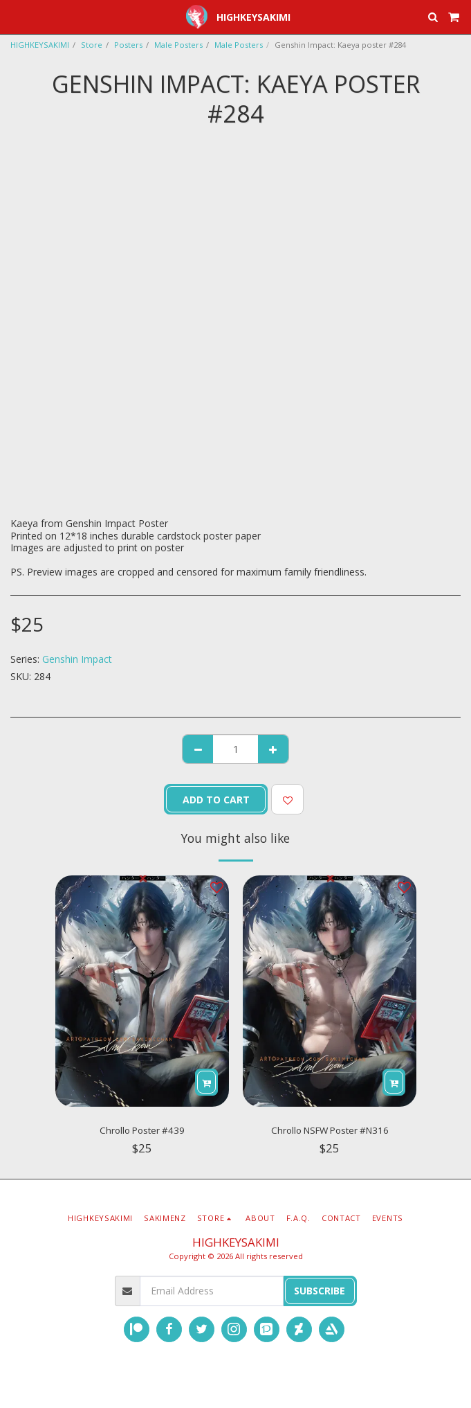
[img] (142, 991)
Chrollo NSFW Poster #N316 (330, 1130)
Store (91, 44)
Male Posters (178, 44)
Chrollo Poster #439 (142, 1130)
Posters (128, 44)
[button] (15, 16)
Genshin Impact (77, 659)
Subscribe (319, 1290)
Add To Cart (216, 799)
